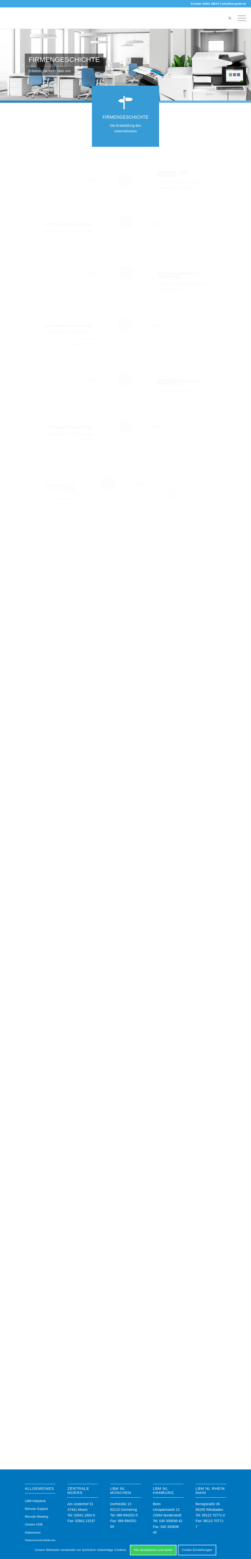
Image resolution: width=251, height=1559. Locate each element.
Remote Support (36, 1509)
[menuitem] (229, 18)
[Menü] (240, 18)
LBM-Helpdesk (35, 1501)
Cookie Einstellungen (197, 1550)
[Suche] (229, 18)
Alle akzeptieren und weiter (153, 1550)
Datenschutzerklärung (40, 1540)
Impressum (32, 1532)
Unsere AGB (33, 1524)
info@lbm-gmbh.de (234, 3)
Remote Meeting (36, 1516)
